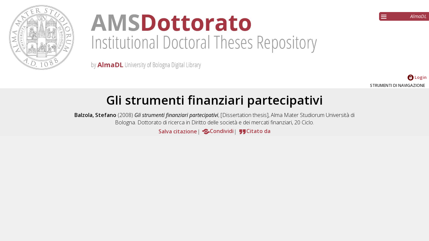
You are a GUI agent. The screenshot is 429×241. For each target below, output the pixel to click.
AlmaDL (418, 16)
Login (417, 77)
